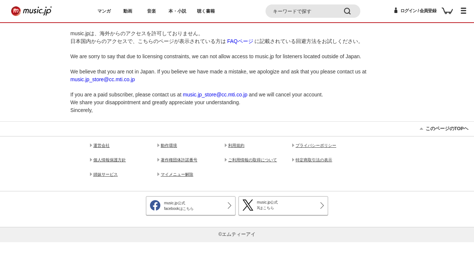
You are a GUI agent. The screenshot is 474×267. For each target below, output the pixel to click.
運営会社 (101, 145)
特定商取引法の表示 (314, 160)
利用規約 (236, 145)
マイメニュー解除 (177, 174)
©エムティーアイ (237, 234)
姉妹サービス (105, 174)
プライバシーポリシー (316, 145)
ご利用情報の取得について (252, 160)
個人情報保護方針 (109, 160)
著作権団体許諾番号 (179, 160)
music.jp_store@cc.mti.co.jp (102, 79)
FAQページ (240, 41)
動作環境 (169, 145)
